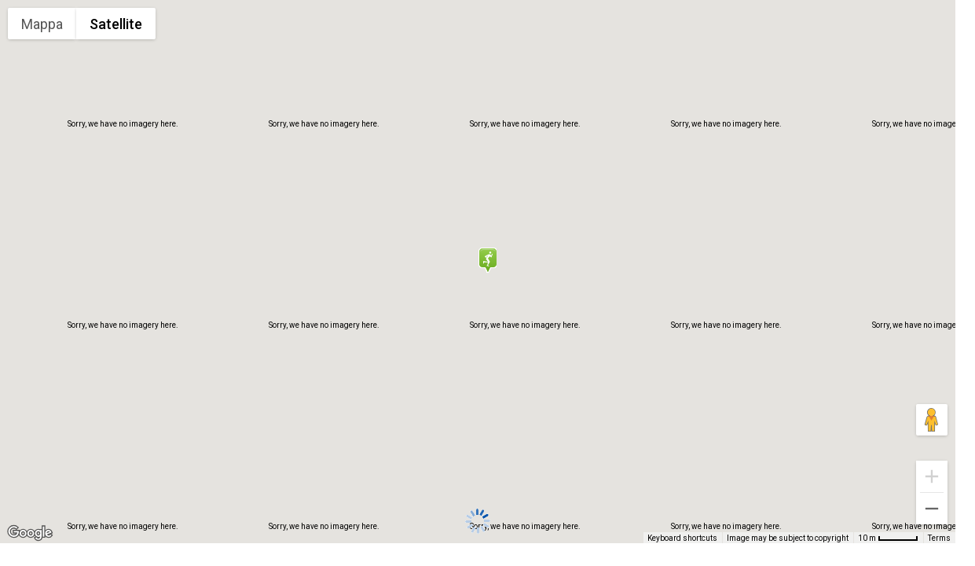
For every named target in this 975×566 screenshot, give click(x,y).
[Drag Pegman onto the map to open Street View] (932, 420)
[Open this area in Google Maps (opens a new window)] (30, 533)
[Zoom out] (932, 508)
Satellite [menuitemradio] (116, 23)
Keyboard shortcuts (686, 539)
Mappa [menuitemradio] (42, 23)
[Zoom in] (932, 476)
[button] (487, 260)
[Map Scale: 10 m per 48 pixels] (890, 537)
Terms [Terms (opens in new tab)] (940, 539)
